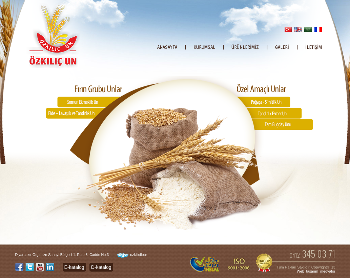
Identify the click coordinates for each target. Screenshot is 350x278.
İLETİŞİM (313, 47)
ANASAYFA (167, 47)
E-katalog (74, 267)
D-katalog (101, 267)
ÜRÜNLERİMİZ (245, 47)
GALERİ (282, 47)
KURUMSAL (204, 47)
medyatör (327, 271)
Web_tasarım (307, 271)
